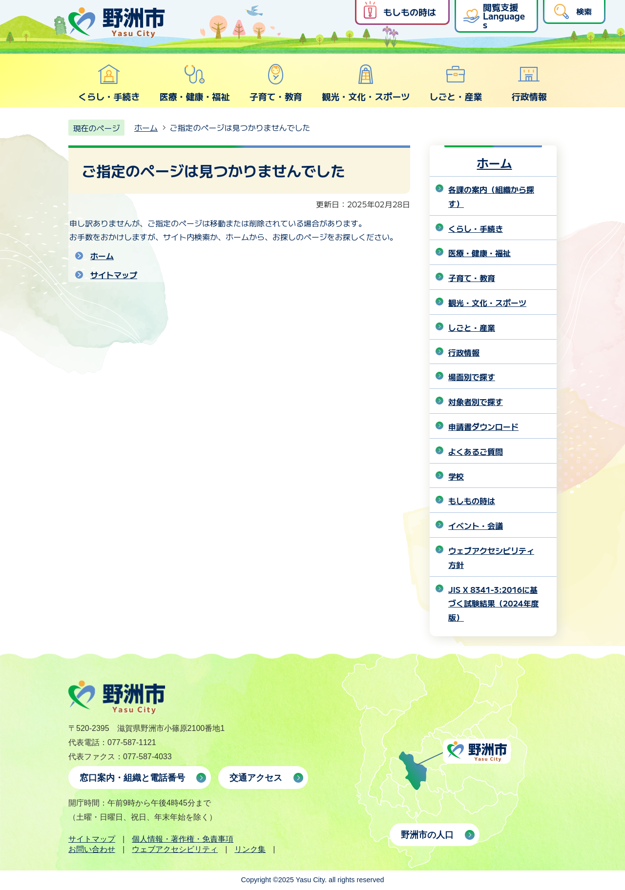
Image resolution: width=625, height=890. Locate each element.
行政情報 (529, 82)
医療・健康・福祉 (194, 82)
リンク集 (250, 849)
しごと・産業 (455, 82)
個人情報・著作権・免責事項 (182, 839)
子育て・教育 (276, 82)
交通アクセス (255, 778)
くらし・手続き (109, 82)
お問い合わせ (91, 849)
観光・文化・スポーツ (366, 82)
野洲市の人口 (427, 835)
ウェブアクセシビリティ (175, 849)
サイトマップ (113, 275)
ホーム (146, 127)
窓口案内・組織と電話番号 (132, 778)
